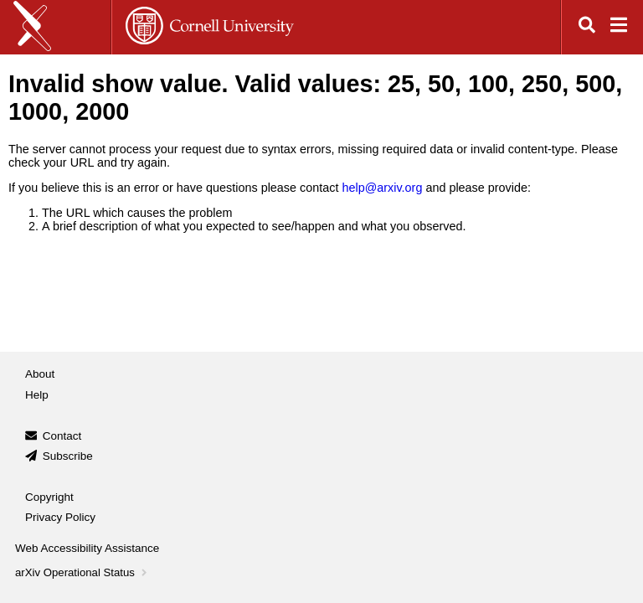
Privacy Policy (60, 517)
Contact (62, 436)
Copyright (49, 497)
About (39, 374)
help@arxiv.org (382, 187)
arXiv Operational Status (82, 572)
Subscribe (68, 456)
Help (37, 395)
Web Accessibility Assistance (87, 548)
